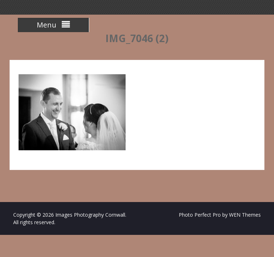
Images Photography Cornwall (90, 214)
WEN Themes (245, 214)
